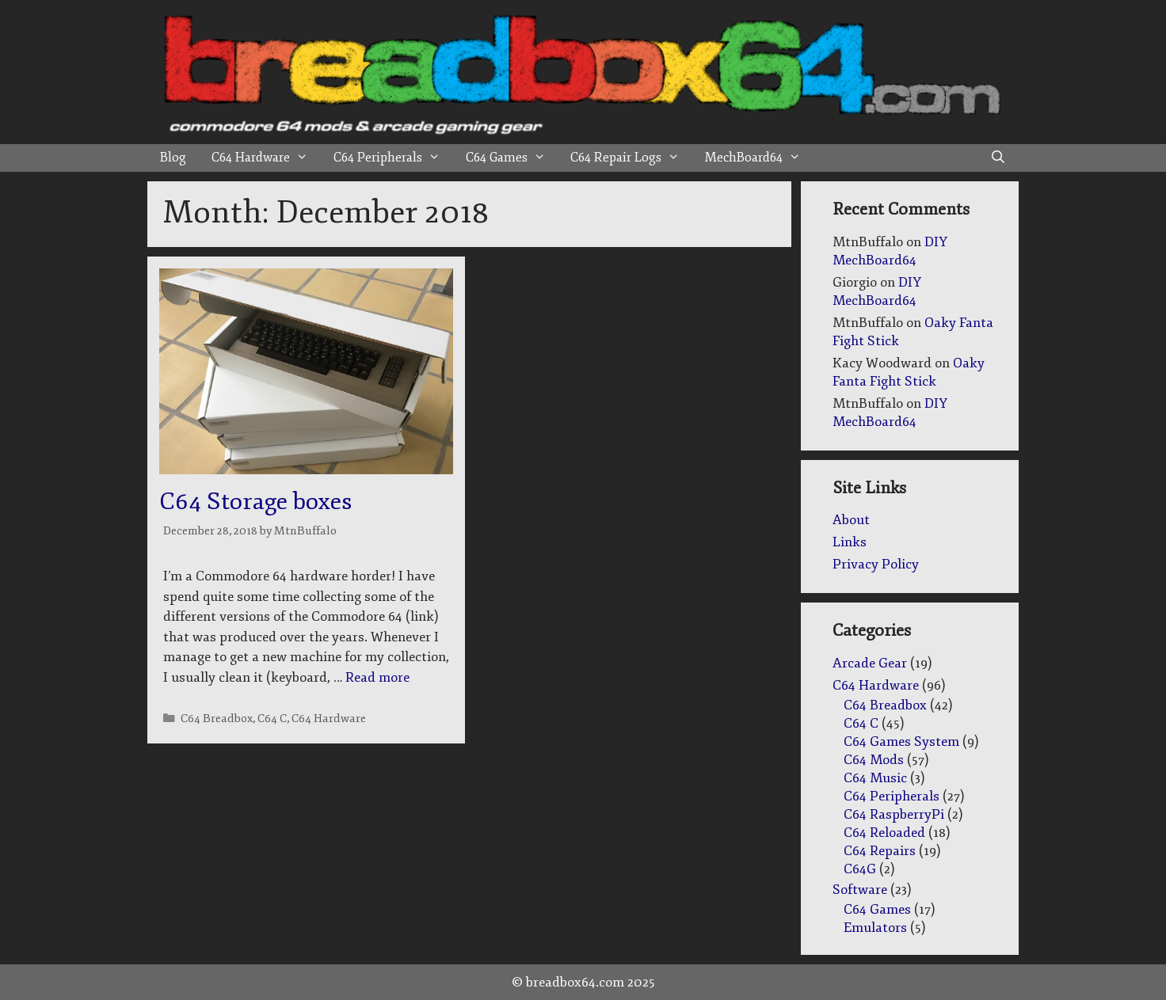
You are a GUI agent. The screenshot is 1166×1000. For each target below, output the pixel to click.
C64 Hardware (266, 158)
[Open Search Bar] (998, 158)
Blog (173, 157)
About (851, 519)
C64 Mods (874, 759)
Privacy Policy (876, 564)
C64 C (272, 718)
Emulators (875, 927)
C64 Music (875, 778)
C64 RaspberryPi (894, 814)
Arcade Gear (870, 663)
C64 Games (512, 158)
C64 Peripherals (393, 158)
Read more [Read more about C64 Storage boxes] (377, 677)
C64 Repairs (880, 850)
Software (860, 889)
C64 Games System (901, 741)
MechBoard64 (759, 158)
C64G (860, 869)
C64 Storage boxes (255, 501)
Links (850, 542)
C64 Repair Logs (631, 158)
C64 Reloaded (884, 832)
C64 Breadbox (217, 718)
